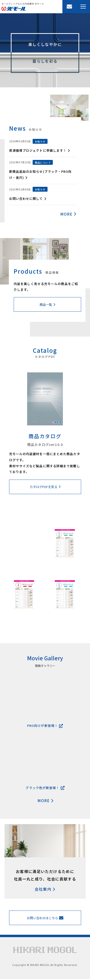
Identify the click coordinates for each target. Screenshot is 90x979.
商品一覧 (47, 304)
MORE (68, 214)
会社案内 (45, 889)
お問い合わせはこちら (45, 918)
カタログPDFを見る (45, 486)
